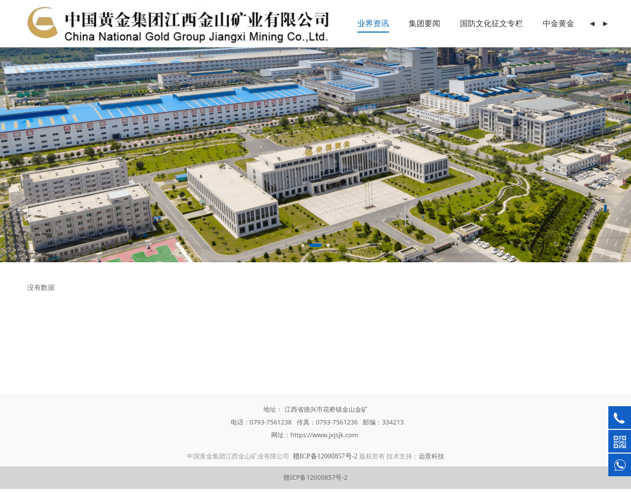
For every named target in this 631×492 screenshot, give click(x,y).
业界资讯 (373, 23)
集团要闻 (424, 23)
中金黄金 (558, 23)
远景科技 (431, 456)
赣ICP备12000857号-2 (315, 477)
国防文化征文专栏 (491, 23)
